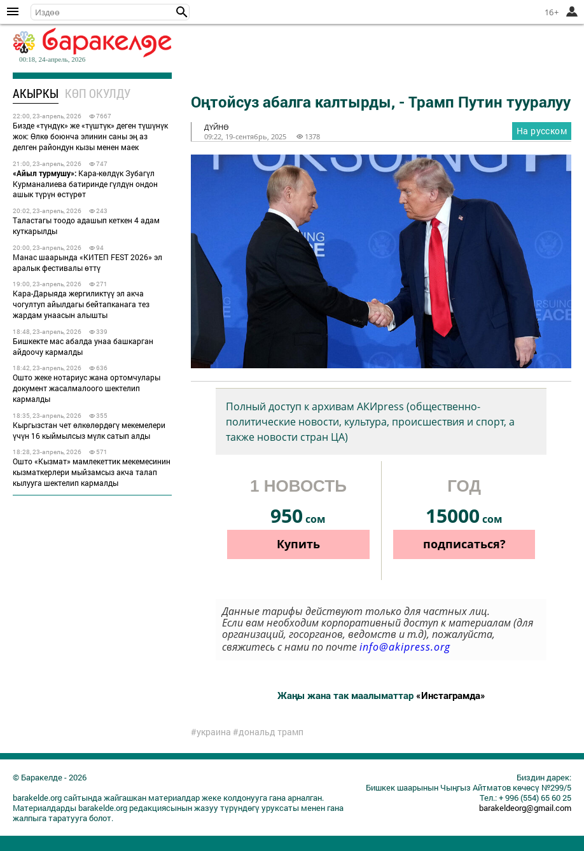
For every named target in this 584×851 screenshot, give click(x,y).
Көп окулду (97, 93)
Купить (298, 543)
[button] (182, 12)
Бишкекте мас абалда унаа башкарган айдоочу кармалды (83, 346)
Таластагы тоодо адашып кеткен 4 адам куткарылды (86, 225)
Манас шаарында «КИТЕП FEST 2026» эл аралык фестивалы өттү (87, 262)
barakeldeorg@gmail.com (525, 808)
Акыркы (36, 93)
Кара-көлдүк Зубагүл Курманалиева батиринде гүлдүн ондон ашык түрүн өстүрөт (85, 184)
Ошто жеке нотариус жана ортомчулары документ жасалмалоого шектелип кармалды (86, 388)
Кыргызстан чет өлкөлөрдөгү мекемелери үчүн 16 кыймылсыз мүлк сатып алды (89, 430)
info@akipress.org (404, 647)
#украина (211, 732)
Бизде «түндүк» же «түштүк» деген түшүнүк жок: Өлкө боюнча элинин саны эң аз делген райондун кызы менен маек (90, 136)
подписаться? (464, 543)
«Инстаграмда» (450, 695)
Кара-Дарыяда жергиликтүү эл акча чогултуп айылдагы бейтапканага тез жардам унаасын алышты (81, 304)
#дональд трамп (268, 732)
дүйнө (216, 127)
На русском (542, 131)
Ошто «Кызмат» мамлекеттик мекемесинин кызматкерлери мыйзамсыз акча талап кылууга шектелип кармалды (91, 472)
